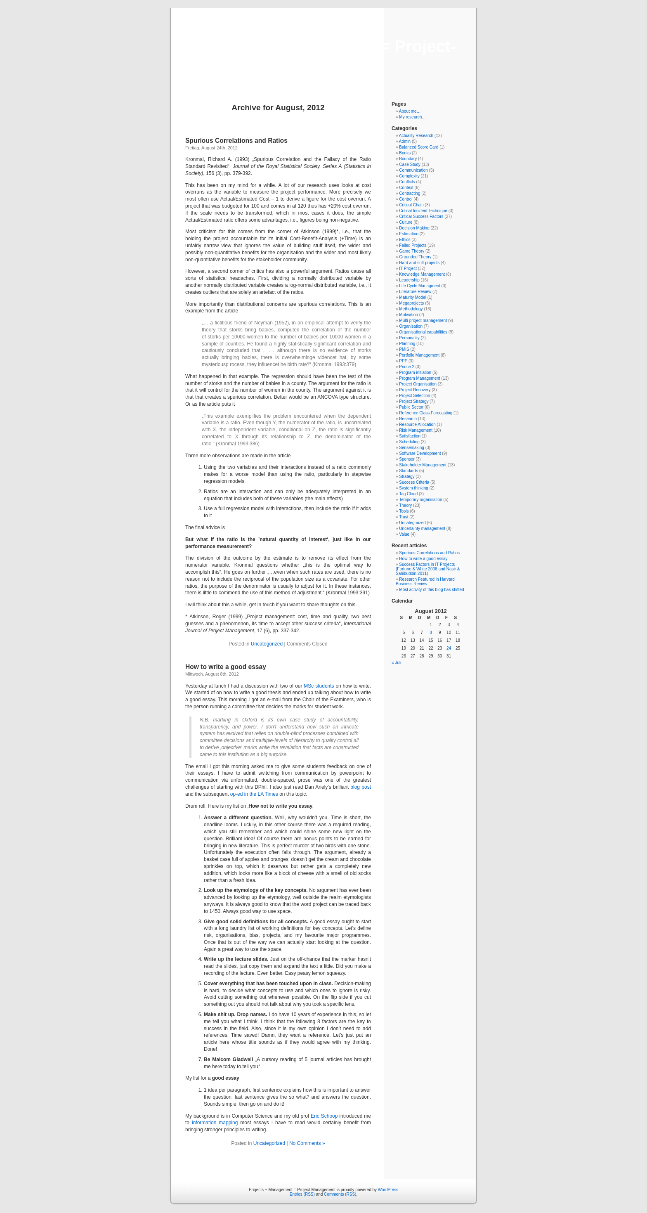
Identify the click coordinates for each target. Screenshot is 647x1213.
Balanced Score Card (418, 147)
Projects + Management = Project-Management (323, 55)
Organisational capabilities (423, 332)
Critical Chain (411, 205)
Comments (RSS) (340, 1194)
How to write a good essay (225, 666)
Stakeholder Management (422, 465)
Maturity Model (412, 297)
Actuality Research (416, 135)
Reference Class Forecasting (425, 413)
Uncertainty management (422, 528)
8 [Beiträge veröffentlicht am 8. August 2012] (431, 632)
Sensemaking (411, 447)
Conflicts (407, 182)
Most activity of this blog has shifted (431, 589)
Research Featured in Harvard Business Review (425, 581)
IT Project (408, 268)
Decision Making (414, 228)
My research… (412, 117)
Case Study (409, 164)
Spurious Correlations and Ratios (236, 140)
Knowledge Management (422, 274)
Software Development (420, 453)
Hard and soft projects (419, 262)
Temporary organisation (420, 499)
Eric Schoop (324, 1116)
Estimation (408, 234)
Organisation (411, 326)
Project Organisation (418, 384)
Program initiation (415, 372)
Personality (409, 338)
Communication (413, 170)
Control (405, 199)
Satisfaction (409, 436)
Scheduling (409, 442)
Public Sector (411, 407)
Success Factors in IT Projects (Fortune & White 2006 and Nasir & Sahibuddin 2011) (428, 569)
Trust (403, 517)
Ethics (404, 239)
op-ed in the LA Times (254, 794)
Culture (405, 222)
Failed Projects (412, 245)
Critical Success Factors (421, 216)
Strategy (406, 476)
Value (404, 534)
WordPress (388, 1189)
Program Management (419, 378)
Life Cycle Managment (419, 286)
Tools (404, 511)
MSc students (319, 686)
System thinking (413, 488)
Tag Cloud (408, 494)
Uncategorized (267, 644)
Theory (405, 505)
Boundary (408, 158)
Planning (407, 343)
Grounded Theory (415, 257)
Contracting (409, 193)
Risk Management (415, 430)
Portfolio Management (419, 355)
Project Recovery (414, 390)
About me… (410, 111)
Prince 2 (406, 366)
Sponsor (406, 459)
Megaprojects (411, 303)
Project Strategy (413, 401)
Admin (405, 141)
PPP (403, 361)
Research (408, 418)
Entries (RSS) (302, 1194)
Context (406, 187)
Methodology (411, 309)
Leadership (409, 280)
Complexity (409, 176)
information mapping (215, 1123)
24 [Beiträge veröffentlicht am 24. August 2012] (448, 648)
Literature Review (415, 291)
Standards (408, 470)
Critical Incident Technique (423, 210)
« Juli (396, 662)
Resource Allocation (417, 424)
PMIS (404, 349)
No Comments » (307, 1143)
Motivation (408, 314)
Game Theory (411, 251)
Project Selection (414, 395)
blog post (360, 787)
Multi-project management (423, 320)
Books (405, 153)
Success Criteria (414, 482)
